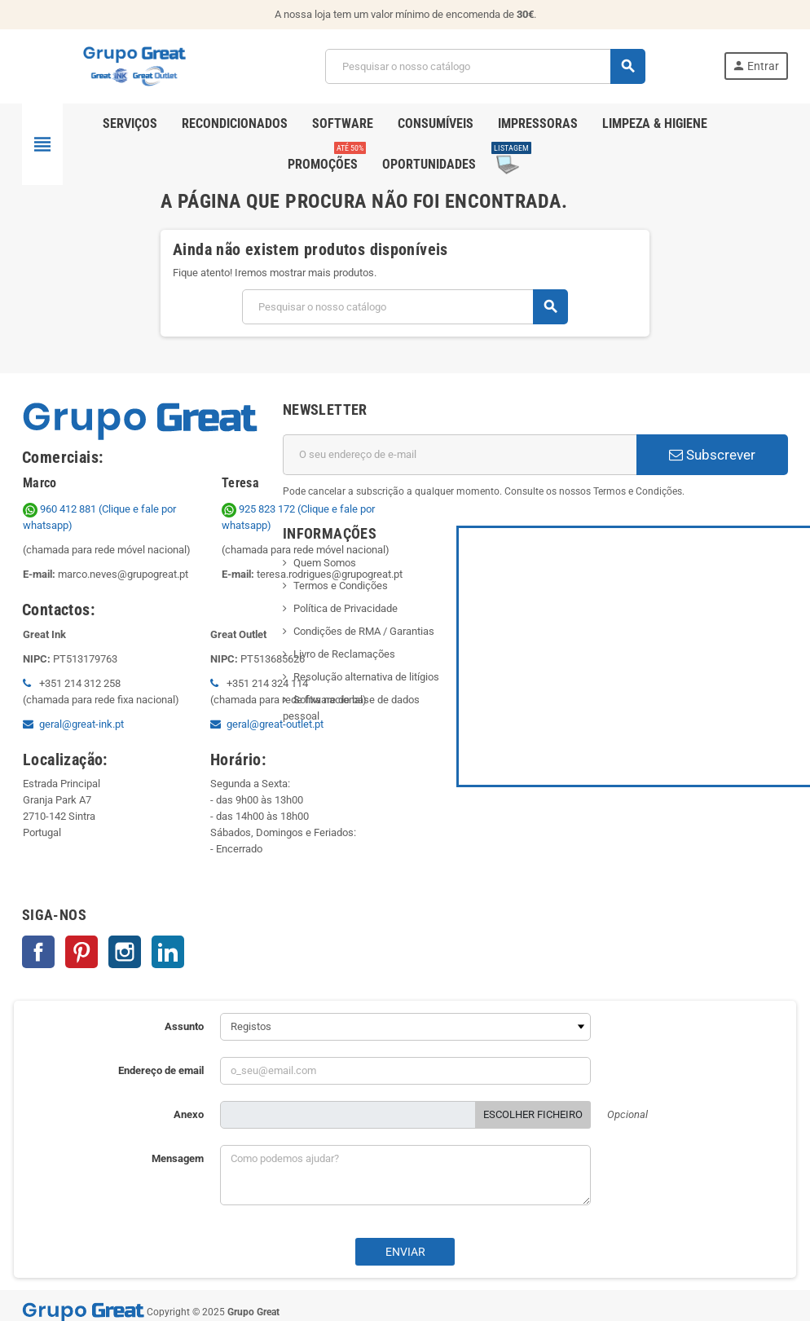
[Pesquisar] (485, 66)
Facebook (38, 952)
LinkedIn (168, 952)
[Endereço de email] (459, 454)
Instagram (124, 952)
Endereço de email (161, 1070)
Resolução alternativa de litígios (366, 677)
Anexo (189, 1114)
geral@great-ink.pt (81, 724)
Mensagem (178, 1158)
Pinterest (81, 952)
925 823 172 (259, 509)
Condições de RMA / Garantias (363, 631)
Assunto (184, 1026)
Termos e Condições (340, 585)
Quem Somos (324, 563)
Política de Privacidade (345, 608)
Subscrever (712, 455)
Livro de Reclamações (344, 654)
